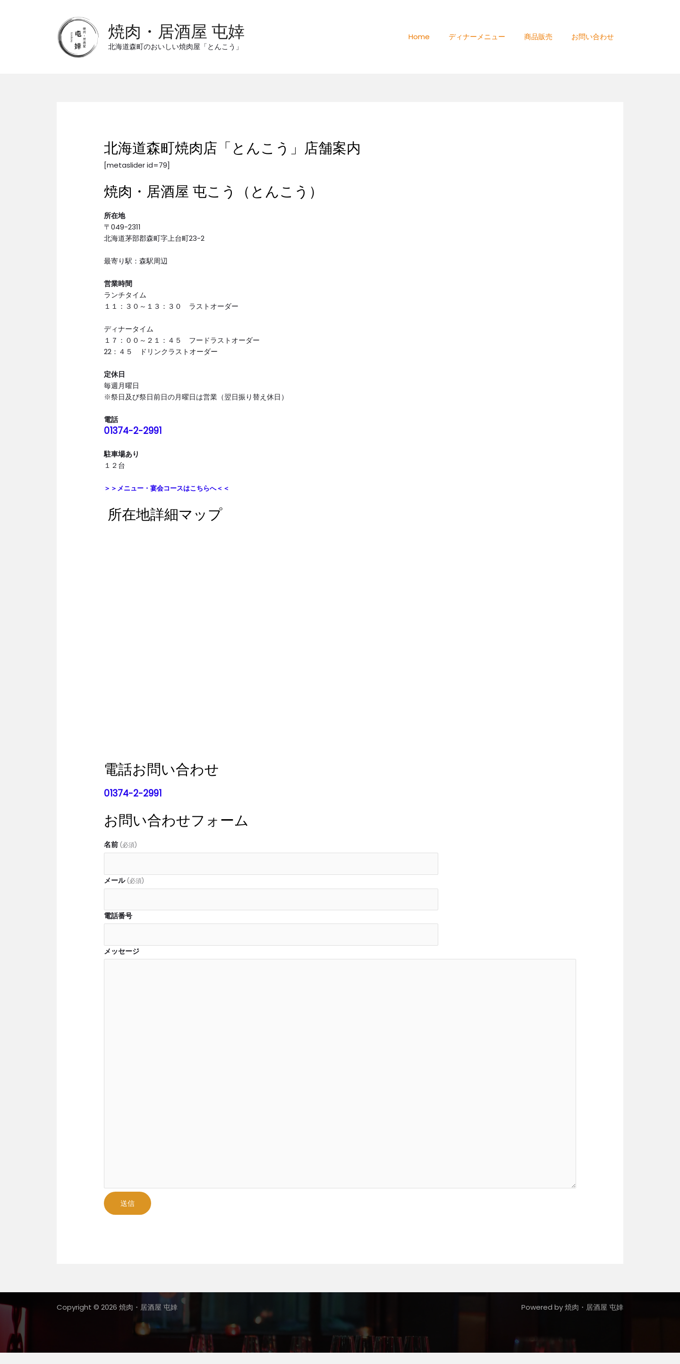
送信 (127, 1214)
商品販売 (545, 37)
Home (435, 37)
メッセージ (121, 953)
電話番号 (118, 918)
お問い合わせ (595, 37)
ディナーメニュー (488, 37)
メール (124, 881)
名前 (120, 844)
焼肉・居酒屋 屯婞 (176, 31)
